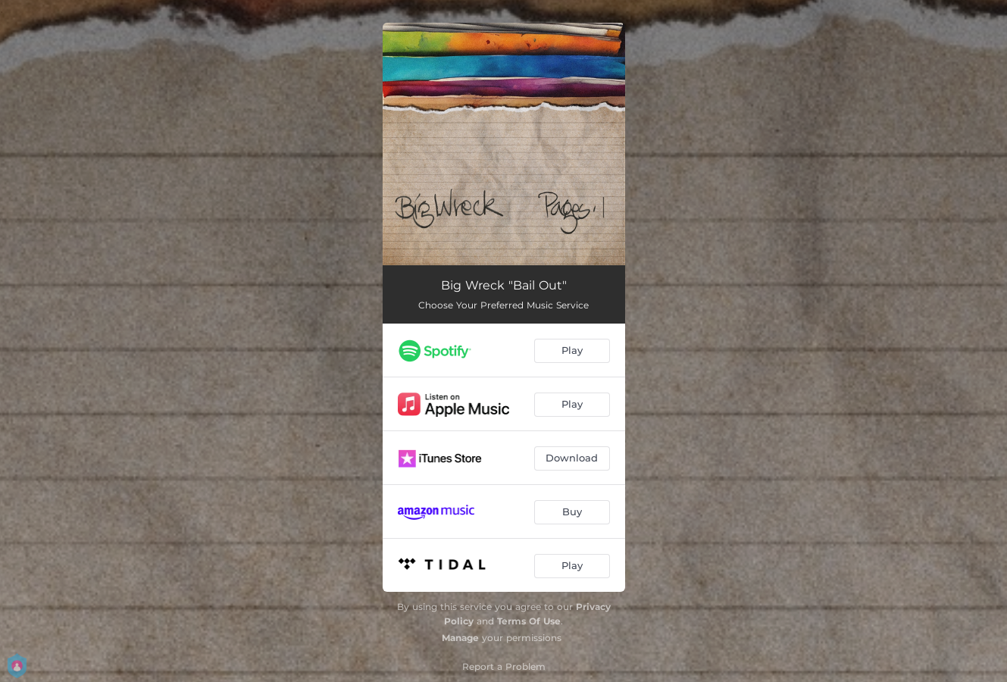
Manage (460, 637)
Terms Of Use (529, 621)
